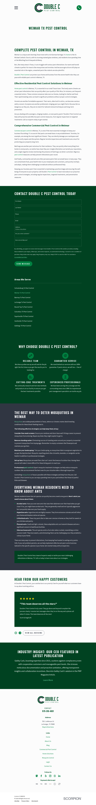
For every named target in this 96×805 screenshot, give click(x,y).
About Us (48, 741)
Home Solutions (47, 754)
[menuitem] (48, 288)
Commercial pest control (22, 131)
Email (16, 220)
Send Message (23, 264)
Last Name (18, 207)
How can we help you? (21, 240)
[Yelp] (46, 776)
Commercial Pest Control (48, 749)
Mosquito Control (48, 758)
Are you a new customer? (22, 233)
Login (48, 762)
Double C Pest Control (21, 75)
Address (17, 227)
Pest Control (52, 172)
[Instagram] (50, 776)
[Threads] (55, 776)
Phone (17, 214)
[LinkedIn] (59, 776)
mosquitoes (26, 475)
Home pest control (20, 88)
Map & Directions (48, 727)
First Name (18, 201)
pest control (18, 155)
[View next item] (20, 633)
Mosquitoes (18, 422)
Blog (48, 745)
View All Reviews (33, 633)
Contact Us (48, 766)
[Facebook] (41, 776)
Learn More (48, 680)
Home (48, 737)
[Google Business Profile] (37, 776)
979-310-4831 (48, 711)
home (68, 55)
